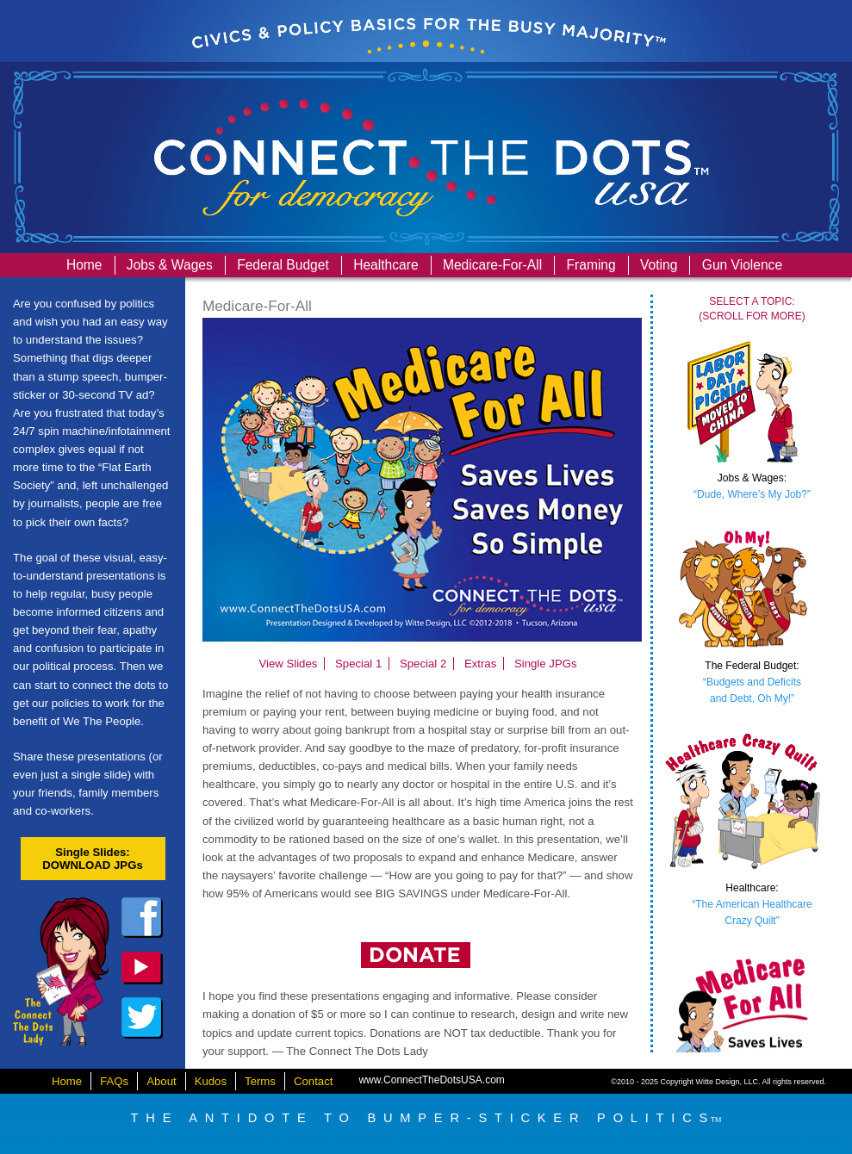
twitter (142, 1018)
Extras (480, 663)
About (161, 1081)
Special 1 (358, 663)
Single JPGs (545, 663)
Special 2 (423, 663)
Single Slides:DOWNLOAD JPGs (92, 859)
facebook (142, 918)
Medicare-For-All (492, 264)
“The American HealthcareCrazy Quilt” (752, 904)
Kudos (211, 1081)
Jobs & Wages (170, 264)
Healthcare (385, 264)
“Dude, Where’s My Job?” (752, 486)
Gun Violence (742, 264)
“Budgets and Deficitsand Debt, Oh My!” (752, 682)
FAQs (114, 1081)
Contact (313, 1081)
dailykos (142, 968)
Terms (260, 1081)
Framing (591, 264)
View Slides (287, 663)
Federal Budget (283, 264)
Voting (658, 264)
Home (84, 264)
